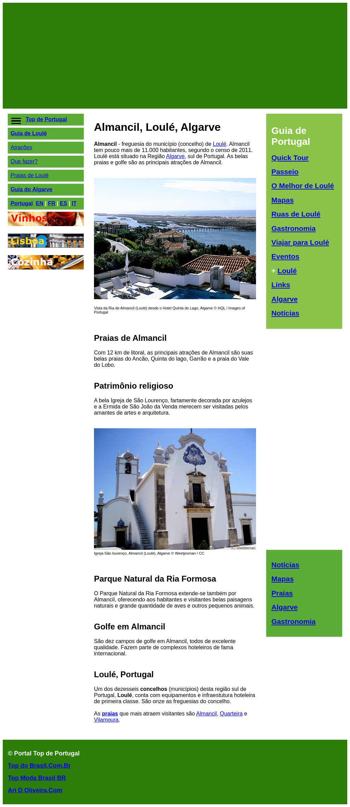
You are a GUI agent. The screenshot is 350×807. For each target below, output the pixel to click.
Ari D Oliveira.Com (35, 790)
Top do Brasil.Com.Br (39, 765)
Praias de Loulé (30, 175)
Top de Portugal (46, 119)
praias (110, 713)
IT (74, 203)
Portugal (22, 203)
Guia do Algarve (31, 189)
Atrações (21, 147)
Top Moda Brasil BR (37, 778)
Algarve (175, 156)
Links (280, 285)
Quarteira (231, 713)
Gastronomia (293, 228)
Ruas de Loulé (296, 214)
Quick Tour (290, 158)
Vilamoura (106, 720)
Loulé (219, 144)
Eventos (285, 256)
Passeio (284, 172)
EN (39, 203)
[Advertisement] (175, 55)
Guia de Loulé (29, 133)
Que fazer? (24, 161)
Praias (282, 593)
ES (63, 203)
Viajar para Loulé (300, 242)
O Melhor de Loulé (302, 186)
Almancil (206, 713)
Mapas (282, 200)
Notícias (285, 313)
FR (51, 203)
